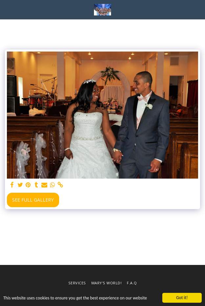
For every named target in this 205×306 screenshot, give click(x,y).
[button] (7, 9)
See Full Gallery (33, 200)
